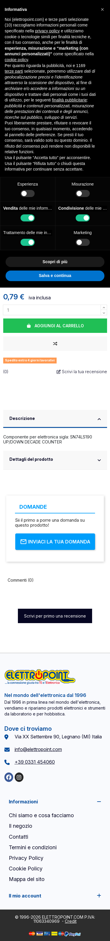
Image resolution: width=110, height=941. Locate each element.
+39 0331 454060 (35, 762)
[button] (102, 9)
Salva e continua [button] (55, 275)
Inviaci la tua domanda (55, 541)
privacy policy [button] (47, 31)
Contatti (18, 837)
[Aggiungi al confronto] (55, 343)
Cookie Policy (26, 868)
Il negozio (20, 826)
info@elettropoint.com (38, 749)
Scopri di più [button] (55, 261)
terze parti (14, 71)
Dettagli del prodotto (55, 460)
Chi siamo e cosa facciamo (41, 815)
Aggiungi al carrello (55, 325)
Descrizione (55, 419)
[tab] (55, 419)
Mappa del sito (27, 879)
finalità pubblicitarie (69, 100)
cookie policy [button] (16, 59)
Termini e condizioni (33, 847)
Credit (71, 921)
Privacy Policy (26, 858)
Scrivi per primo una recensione (55, 615)
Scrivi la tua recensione (82, 371)
